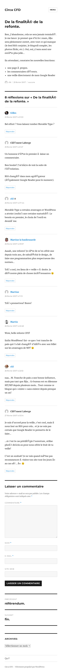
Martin (14, 322)
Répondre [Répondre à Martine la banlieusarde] (10, 281)
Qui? (7, 658)
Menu (53, 10)
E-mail (9, 556)
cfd (9, 82)
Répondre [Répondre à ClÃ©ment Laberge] (10, 187)
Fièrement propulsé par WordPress (30, 667)
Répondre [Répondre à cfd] (10, 228)
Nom (8, 543)
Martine (14, 292)
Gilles (13, 113)
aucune (31, 82)
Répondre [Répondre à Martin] (10, 355)
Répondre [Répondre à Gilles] (10, 131)
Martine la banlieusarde (23, 239)
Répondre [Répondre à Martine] (10, 310)
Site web (9, 569)
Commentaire (13, 503)
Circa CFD (13, 10)
